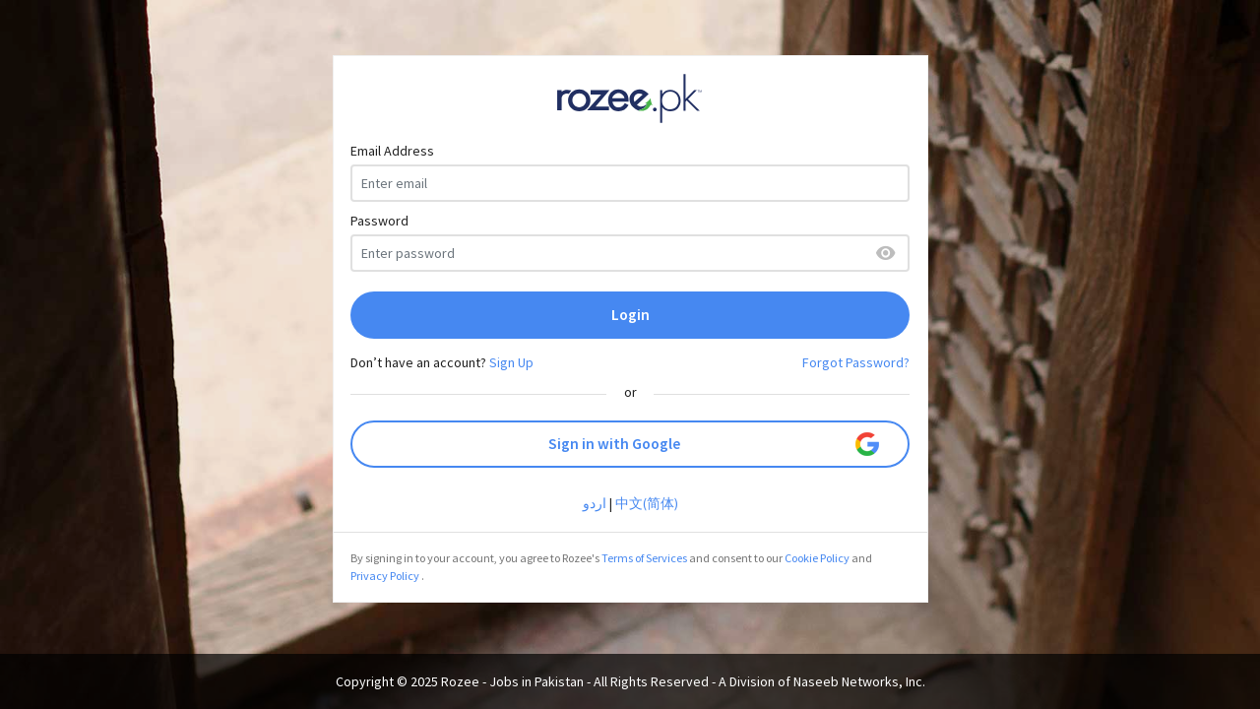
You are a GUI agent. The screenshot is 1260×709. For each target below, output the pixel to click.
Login (630, 314)
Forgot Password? (856, 362)
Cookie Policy (817, 557)
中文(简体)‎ (646, 503)
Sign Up (511, 362)
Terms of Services (644, 557)
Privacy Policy (384, 575)
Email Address (392, 151)
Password (379, 220)
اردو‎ (594, 503)
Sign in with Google (714, 444)
